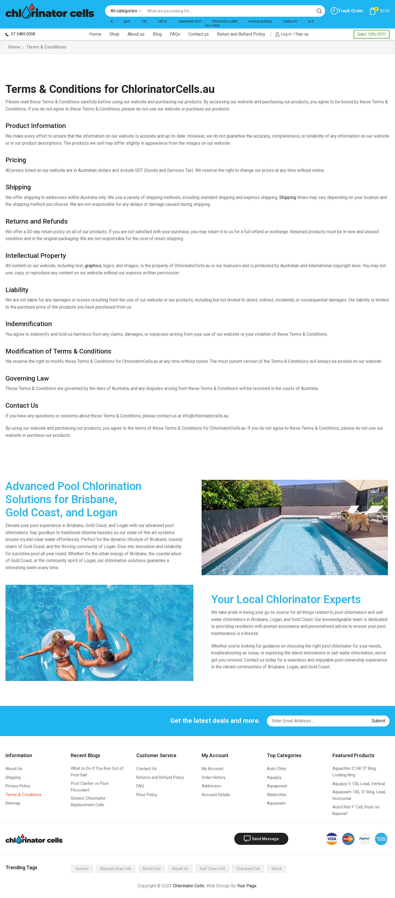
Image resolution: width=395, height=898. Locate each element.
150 (144, 21)
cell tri (162, 21)
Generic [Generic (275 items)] (82, 868)
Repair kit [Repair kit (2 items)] (180, 868)
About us (136, 34)
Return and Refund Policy (241, 34)
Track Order (347, 11)
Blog (157, 34)
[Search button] (319, 11)
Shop (114, 34)
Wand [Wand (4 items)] (276, 868)
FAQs (175, 34)
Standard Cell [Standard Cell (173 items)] (248, 868)
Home (95, 34)
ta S (311, 21)
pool (127, 21)
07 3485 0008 (20, 34)
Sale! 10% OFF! (371, 34)
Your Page (246, 885)
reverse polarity (260, 21)
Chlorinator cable (225, 21)
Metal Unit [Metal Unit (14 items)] (151, 868)
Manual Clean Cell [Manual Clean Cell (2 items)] (115, 868)
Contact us (198, 34)
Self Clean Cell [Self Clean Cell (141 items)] (212, 868)
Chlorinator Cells (188, 885)
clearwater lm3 (189, 21)
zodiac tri (290, 21)
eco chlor (212, 25)
